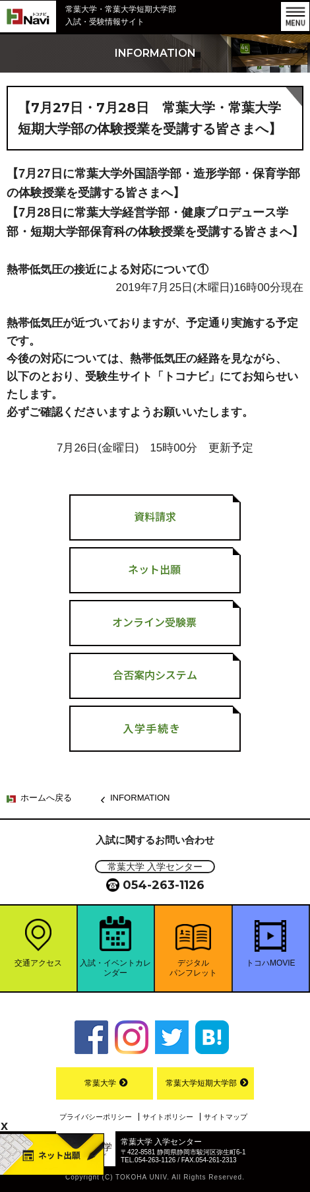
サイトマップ (225, 1117)
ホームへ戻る (46, 798)
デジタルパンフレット (193, 967)
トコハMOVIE (270, 963)
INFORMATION (140, 798)
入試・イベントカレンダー (115, 967)
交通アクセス (38, 963)
